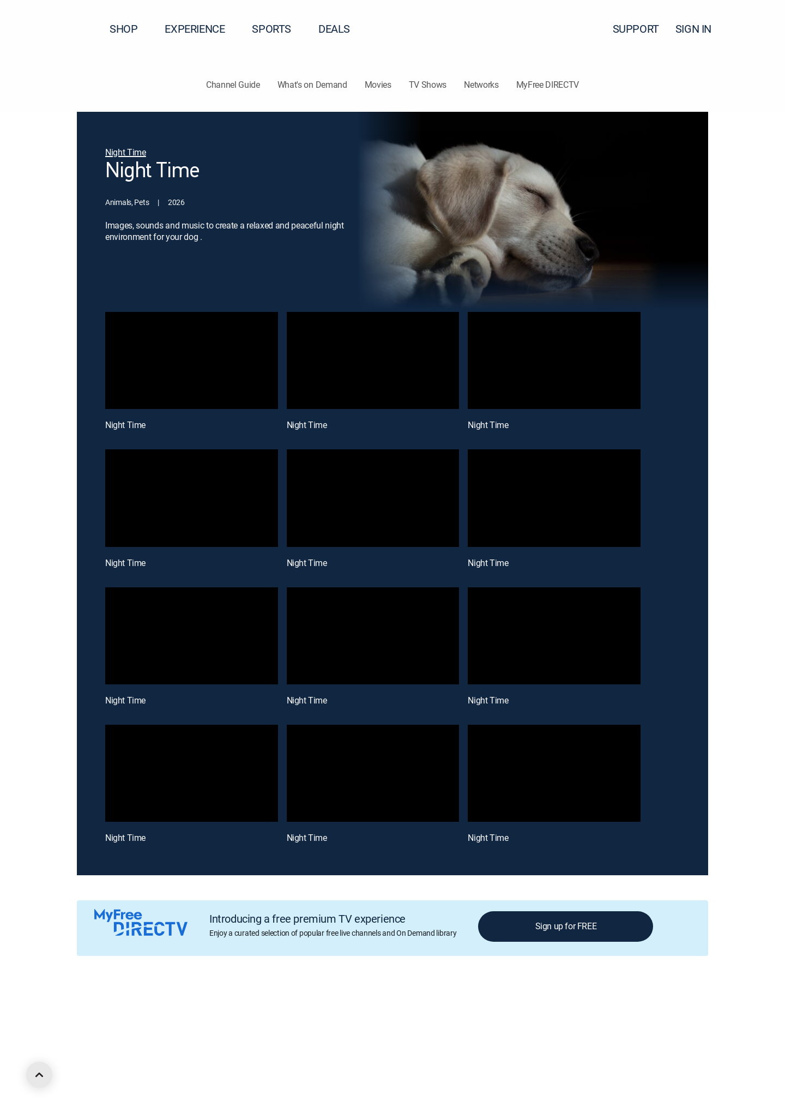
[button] (757, 28)
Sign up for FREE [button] (566, 926)
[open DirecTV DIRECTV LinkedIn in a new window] (80, 1067)
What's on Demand (312, 85)
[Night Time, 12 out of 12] (554, 773)
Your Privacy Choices (351, 1009)
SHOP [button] (130, 28)
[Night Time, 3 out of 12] (554, 360)
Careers (150, 1009)
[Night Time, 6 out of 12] (554, 497)
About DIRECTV (101, 1009)
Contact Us (626, 1009)
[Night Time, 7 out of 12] (191, 635)
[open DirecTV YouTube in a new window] (159, 1067)
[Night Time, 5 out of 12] (373, 497)
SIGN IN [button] (699, 28)
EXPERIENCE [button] (201, 28)
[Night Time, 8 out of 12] (373, 635)
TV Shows (427, 85)
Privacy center (269, 1009)
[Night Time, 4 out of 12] (191, 497)
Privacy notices (421, 1009)
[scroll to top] (39, 1074)
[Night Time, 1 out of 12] (191, 360)
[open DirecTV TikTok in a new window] (178, 1067)
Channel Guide (233, 85)
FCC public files (521, 1009)
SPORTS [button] (278, 28)
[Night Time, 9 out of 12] (554, 635)
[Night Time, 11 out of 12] (373, 773)
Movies (378, 85)
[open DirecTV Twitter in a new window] (120, 1067)
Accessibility (577, 1009)
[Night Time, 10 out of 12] (191, 773)
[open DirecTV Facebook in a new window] (100, 1067)
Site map (471, 1009)
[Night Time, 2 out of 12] (373, 360)
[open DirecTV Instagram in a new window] (139, 1067)
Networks (481, 85)
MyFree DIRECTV (547, 85)
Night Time (125, 425)
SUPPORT (636, 28)
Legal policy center (204, 1009)
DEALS (334, 28)
